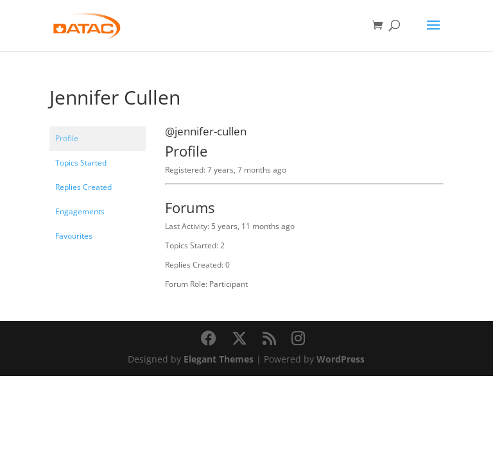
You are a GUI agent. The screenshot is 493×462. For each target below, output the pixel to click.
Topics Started (81, 162)
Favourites (73, 235)
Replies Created (83, 187)
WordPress (340, 359)
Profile (66, 138)
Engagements (80, 211)
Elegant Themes (219, 359)
